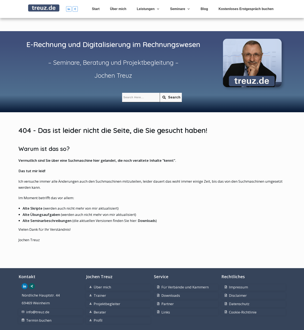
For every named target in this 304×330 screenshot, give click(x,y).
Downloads (147, 207)
